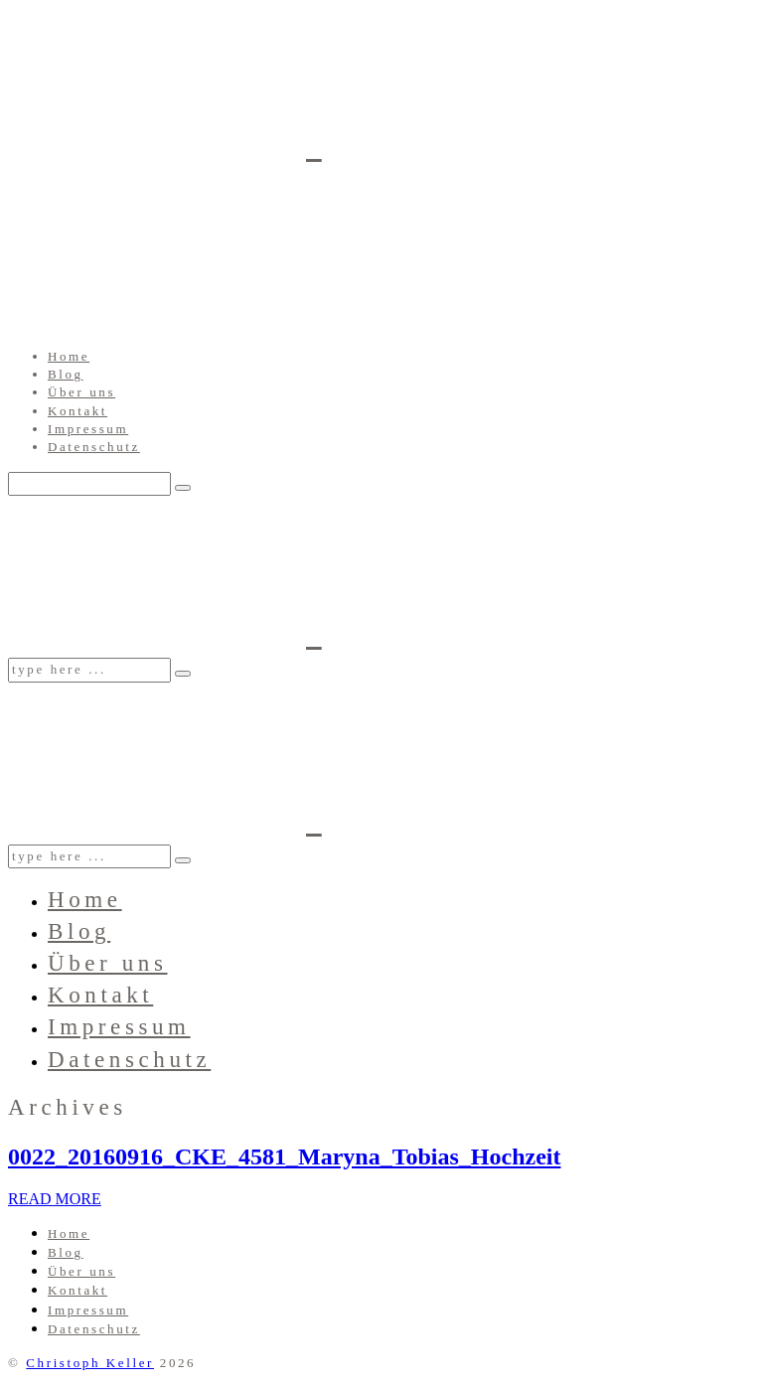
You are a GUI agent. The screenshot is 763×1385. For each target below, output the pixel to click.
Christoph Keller (90, 1362)
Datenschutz (94, 446)
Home (68, 356)
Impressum (88, 428)
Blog (65, 374)
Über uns (81, 392)
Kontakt (77, 410)
